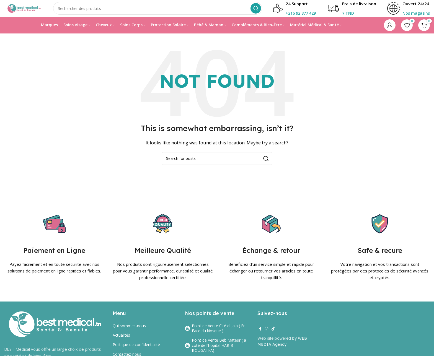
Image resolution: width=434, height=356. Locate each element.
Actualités (121, 340)
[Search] (165, 11)
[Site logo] (30, 10)
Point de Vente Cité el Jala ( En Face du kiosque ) (215, 333)
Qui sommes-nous (129, 331)
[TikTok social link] (273, 334)
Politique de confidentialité (136, 350)
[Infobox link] (408, 11)
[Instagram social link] (266, 334)
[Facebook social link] (260, 334)
